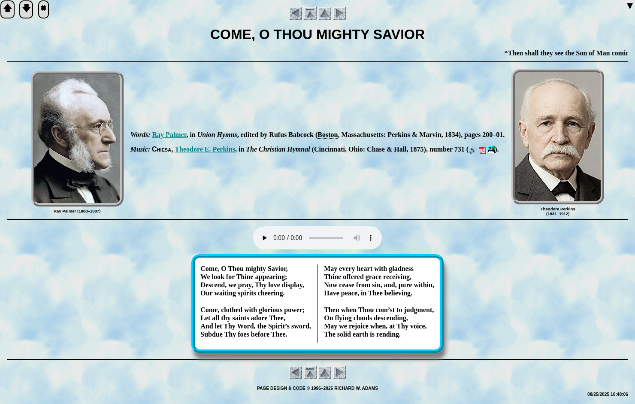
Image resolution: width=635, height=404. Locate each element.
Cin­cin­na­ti (329, 149)
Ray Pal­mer (169, 134)
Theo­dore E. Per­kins (205, 149)
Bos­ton (328, 134)
